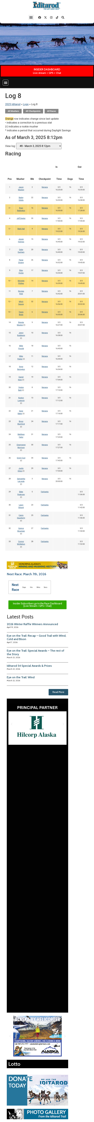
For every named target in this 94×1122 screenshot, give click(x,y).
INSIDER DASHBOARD (47, 69)
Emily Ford (21, 458)
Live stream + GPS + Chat (47, 72)
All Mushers (13, 111)
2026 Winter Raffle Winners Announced (32, 624)
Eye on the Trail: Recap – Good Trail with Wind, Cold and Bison (36, 637)
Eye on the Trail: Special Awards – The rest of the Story (35, 652)
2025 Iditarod (13, 104)
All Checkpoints (33, 111)
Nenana (45, 187)
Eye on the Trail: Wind (21, 677)
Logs (26, 104)
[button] (31, 17)
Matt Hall (21, 229)
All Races (51, 111)
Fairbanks (45, 492)
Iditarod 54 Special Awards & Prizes (29, 666)
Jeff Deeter (21, 218)
